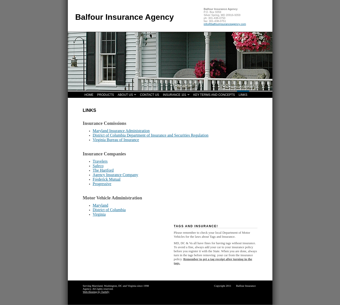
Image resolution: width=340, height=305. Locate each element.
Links (243, 95)
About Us (125, 95)
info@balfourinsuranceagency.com (225, 24)
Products (105, 95)
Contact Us (149, 95)
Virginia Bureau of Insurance (116, 140)
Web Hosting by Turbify (96, 291)
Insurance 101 (174, 95)
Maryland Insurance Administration (121, 131)
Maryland (100, 205)
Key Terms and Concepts (214, 95)
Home (89, 95)
